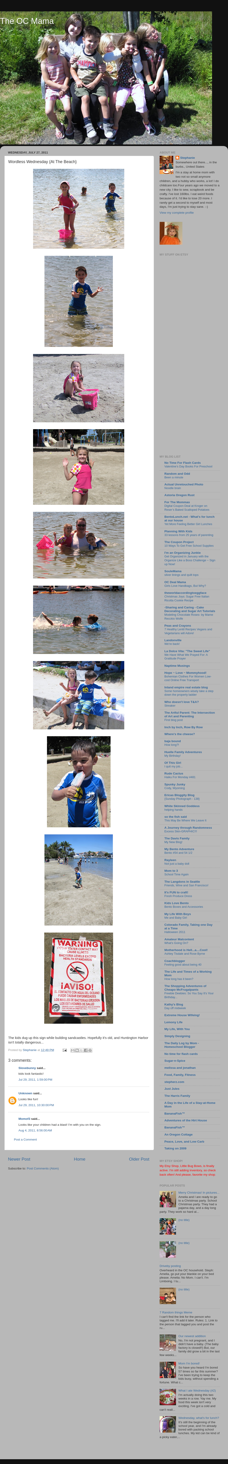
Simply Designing (177, 1036)
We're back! (172, 644)
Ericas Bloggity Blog (179, 795)
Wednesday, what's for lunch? (198, 1418)
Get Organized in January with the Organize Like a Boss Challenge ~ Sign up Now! (189, 560)
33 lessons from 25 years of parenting (188, 535)
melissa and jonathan (180, 1067)
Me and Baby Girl (175, 917)
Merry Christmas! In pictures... (198, 1192)
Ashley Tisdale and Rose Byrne (184, 953)
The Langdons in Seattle (182, 881)
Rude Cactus (173, 773)
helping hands (173, 809)
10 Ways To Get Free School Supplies (189, 545)
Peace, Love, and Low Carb (184, 1141)
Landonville (172, 640)
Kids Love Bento (176, 903)
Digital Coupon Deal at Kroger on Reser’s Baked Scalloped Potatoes (187, 507)
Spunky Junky (174, 784)
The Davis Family (176, 838)
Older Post (139, 1159)
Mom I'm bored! (189, 1363)
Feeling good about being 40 (182, 964)
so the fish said (175, 816)
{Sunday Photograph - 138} (182, 798)
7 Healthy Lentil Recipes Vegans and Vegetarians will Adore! (188, 631)
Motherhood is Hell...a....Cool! (186, 950)
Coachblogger (174, 961)
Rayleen (170, 860)
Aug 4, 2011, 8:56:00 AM (35, 1130)
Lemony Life (173, 1022)
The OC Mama (27, 21)
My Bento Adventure (179, 849)
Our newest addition (192, 1336)
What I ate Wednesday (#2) (197, 1390)
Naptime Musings (177, 665)
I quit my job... (173, 766)
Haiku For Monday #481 (180, 777)
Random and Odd (177, 473)
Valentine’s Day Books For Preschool (188, 466)
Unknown (25, 1093)
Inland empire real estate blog (186, 687)
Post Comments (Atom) (43, 1168)
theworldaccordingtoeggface (185, 593)
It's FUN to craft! (176, 892)
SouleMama (172, 571)
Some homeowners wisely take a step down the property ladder (188, 693)
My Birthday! (172, 755)
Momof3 (24, 1118)
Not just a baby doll (176, 863)
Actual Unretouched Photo (183, 484)
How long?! (171, 744)
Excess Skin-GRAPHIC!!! (180, 831)
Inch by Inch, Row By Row (183, 727)
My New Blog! (173, 842)
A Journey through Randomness (188, 827)
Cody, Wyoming (174, 788)
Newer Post (19, 1159)
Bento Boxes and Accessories (183, 906)
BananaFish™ (174, 1113)
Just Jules (171, 1088)
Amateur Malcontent (179, 939)
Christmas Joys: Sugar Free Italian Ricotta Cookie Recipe (186, 598)
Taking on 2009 (175, 1148)
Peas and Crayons (177, 625)
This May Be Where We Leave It (185, 820)
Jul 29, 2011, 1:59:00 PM (35, 1079)
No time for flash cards (181, 1054)
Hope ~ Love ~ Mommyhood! (185, 672)
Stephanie (187, 157)
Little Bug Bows (191, 1166)
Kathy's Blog (173, 1004)
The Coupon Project (179, 542)
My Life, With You (177, 1029)
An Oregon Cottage (178, 1134)
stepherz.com (174, 1082)
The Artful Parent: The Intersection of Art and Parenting (189, 714)
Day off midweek (175, 1008)
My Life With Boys (177, 914)
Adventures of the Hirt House (185, 1120)
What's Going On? (176, 943)
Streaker (169, 705)
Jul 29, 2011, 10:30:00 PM (36, 1105)
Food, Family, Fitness (180, 1075)
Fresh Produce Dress (178, 896)
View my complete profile (177, 212)
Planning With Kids (178, 531)
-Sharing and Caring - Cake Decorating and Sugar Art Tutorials (189, 609)
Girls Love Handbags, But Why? (185, 585)
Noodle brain (172, 488)
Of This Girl (172, 762)
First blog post (173, 720)
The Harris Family (177, 1095)
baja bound (172, 741)
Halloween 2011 (174, 932)
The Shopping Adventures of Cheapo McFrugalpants (185, 987)
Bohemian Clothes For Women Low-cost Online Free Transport (187, 678)
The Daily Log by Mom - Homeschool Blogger (181, 1045)
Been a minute (173, 477)
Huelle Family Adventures (183, 752)
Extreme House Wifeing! (182, 1015)
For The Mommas (177, 502)
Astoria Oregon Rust (179, 495)
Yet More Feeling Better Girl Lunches (188, 524)
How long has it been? (178, 979)
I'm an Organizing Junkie (182, 552)
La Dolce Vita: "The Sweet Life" (187, 651)
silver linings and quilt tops (181, 575)
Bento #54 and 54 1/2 (178, 852)
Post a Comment (25, 1139)
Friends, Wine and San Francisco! (186, 885)
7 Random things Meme (176, 1312)
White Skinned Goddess (182, 806)
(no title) (183, 1220)
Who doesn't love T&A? (181, 702)
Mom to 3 (171, 870)
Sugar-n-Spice (174, 1060)
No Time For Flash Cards (182, 462)
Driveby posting (170, 1266)
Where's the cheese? (179, 734)
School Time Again (176, 874)
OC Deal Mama (175, 582)
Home (79, 1159)
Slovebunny (27, 1068)
